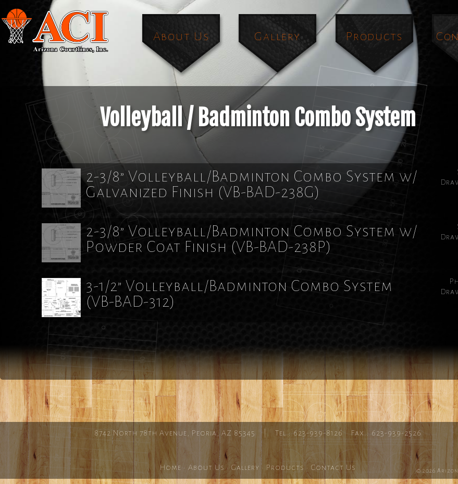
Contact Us (333, 467)
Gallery (277, 36)
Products (374, 36)
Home (170, 467)
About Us (181, 36)
